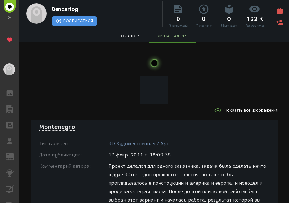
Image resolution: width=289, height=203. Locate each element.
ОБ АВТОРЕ (131, 38)
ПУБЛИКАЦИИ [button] (12, 109)
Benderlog (70, 10)
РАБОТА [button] (12, 141)
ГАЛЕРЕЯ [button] (12, 93)
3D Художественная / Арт (138, 143)
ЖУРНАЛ (12, 156)
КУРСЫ (12, 188)
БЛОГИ (12, 124)
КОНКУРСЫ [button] (12, 173)
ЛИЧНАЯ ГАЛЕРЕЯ (172, 38)
